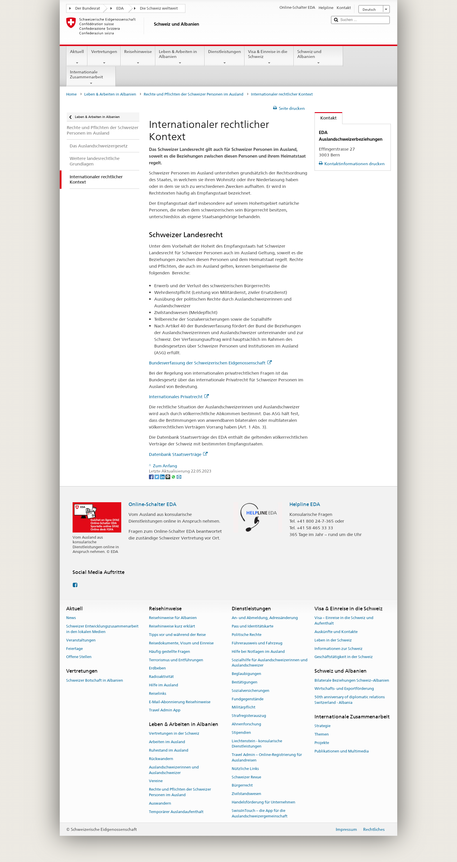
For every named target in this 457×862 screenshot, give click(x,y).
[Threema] (168, 476)
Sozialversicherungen (250, 690)
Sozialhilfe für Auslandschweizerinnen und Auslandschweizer (269, 663)
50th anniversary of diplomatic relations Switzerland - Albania (349, 700)
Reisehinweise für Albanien (173, 618)
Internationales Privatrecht (179, 396)
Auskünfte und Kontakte (336, 632)
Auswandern (160, 803)
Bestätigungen (244, 682)
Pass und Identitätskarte (252, 626)
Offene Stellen (79, 657)
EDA (120, 8)
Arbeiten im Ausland (167, 742)
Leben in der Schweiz (333, 640)
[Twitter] (157, 476)
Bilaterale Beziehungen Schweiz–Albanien (351, 680)
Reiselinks (157, 693)
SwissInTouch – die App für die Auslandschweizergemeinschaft (259, 813)
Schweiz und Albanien (318, 57)
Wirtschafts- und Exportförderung (344, 689)
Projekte (321, 743)
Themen (321, 734)
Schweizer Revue (246, 777)
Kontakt (326, 118)
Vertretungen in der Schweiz (174, 733)
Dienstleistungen (224, 57)
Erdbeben (157, 668)
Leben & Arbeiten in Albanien (180, 57)
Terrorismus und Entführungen (176, 660)
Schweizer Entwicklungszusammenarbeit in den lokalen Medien (102, 629)
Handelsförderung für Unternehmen (263, 802)
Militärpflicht (243, 707)
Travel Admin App (164, 710)
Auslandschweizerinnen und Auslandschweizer (174, 770)
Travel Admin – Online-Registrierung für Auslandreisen (267, 757)
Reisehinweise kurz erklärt (172, 626)
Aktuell (77, 57)
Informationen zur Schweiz (338, 648)
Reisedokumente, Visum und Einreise (181, 643)
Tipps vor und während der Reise (177, 634)
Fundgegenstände (247, 699)
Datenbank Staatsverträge (178, 454)
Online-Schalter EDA (152, 504)
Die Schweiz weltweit (159, 8)
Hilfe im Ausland (163, 685)
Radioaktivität (161, 676)
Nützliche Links (245, 768)
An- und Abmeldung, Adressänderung (265, 618)
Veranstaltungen (81, 640)
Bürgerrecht (242, 785)
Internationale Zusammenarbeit (91, 77)
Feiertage (74, 648)
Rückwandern (161, 759)
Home (71, 94)
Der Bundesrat (87, 8)
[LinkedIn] (163, 476)
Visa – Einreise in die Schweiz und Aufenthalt (343, 621)
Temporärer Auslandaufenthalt (176, 812)
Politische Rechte (246, 634)
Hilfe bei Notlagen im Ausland (258, 651)
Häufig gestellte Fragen (169, 651)
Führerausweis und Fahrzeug (257, 643)
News (71, 618)
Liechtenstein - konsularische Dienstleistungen (257, 744)
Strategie (322, 726)
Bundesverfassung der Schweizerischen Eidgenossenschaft (210, 363)
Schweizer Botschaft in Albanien (94, 680)
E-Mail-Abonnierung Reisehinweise (179, 702)
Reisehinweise (138, 57)
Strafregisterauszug (249, 715)
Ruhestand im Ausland (168, 750)
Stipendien (241, 732)
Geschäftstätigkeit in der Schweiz (343, 657)
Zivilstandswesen (246, 794)
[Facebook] (151, 476)
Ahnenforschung (246, 724)
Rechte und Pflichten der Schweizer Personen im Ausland (193, 94)
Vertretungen (104, 57)
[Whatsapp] (174, 476)
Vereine (156, 781)
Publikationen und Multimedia (341, 751)
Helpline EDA (304, 504)
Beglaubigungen (246, 673)
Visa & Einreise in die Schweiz (269, 57)
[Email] (179, 476)
